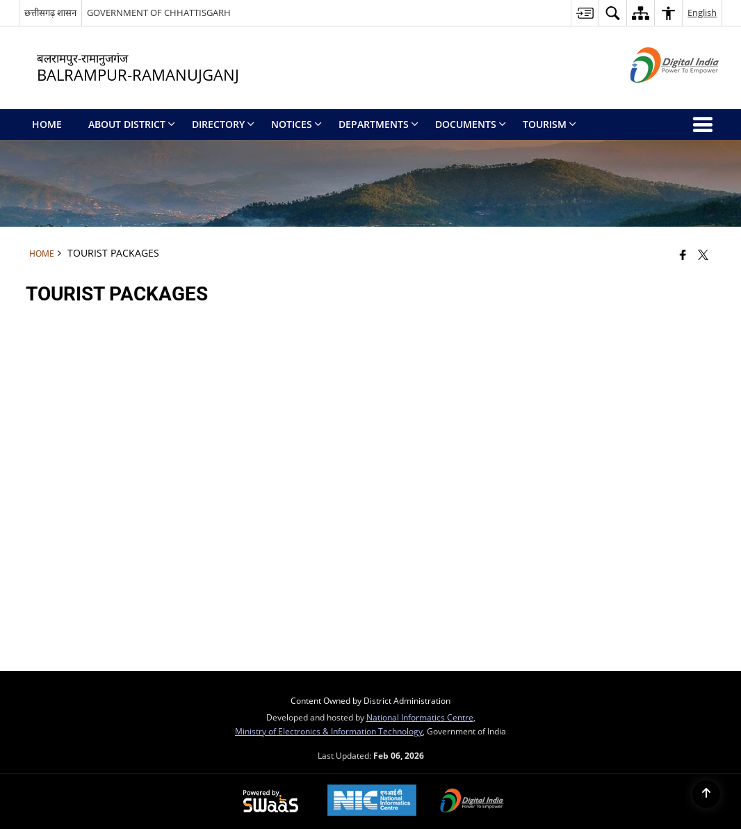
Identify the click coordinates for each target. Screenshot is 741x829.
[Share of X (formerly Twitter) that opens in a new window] (703, 254)
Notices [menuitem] (296, 124)
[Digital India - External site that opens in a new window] (657, 94)
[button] (612, 13)
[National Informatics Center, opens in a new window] (372, 801)
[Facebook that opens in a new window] (683, 254)
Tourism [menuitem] (549, 124)
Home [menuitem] (47, 124)
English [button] (702, 12)
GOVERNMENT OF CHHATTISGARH (159, 12)
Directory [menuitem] (223, 124)
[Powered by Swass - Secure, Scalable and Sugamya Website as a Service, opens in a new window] (270, 802)
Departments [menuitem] (378, 124)
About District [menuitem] (131, 124)
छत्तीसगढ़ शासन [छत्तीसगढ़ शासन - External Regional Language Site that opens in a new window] (50, 12)
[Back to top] (706, 794)
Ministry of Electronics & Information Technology (329, 731)
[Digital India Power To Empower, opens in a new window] (472, 802)
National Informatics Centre (419, 717)
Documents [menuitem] (470, 124)
